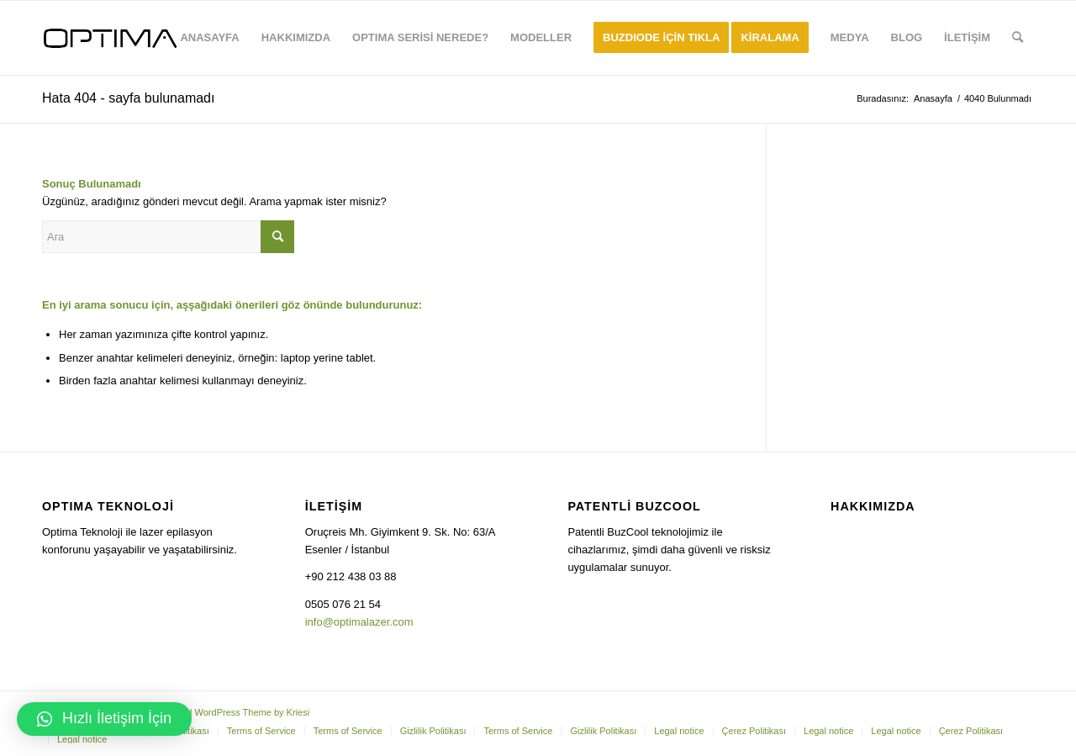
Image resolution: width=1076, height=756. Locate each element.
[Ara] (1017, 38)
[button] (104, 719)
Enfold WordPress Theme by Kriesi (237, 712)
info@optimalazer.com (359, 622)
